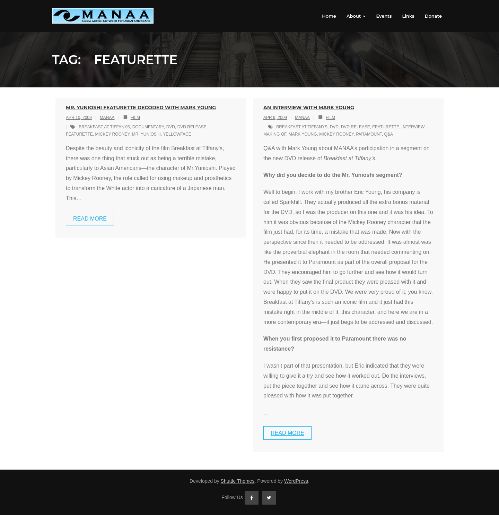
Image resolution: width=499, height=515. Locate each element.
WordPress (296, 481)
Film (135, 117)
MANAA (107, 117)
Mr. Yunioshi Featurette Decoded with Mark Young (141, 107)
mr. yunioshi (146, 134)
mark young (303, 134)
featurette (79, 134)
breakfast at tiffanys (104, 127)
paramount (369, 134)
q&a (388, 134)
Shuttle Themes (238, 481)
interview (413, 127)
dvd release (192, 127)
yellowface (177, 134)
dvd (170, 127)
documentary (148, 127)
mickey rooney (112, 134)
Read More (90, 219)
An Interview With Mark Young (308, 107)
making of (274, 134)
